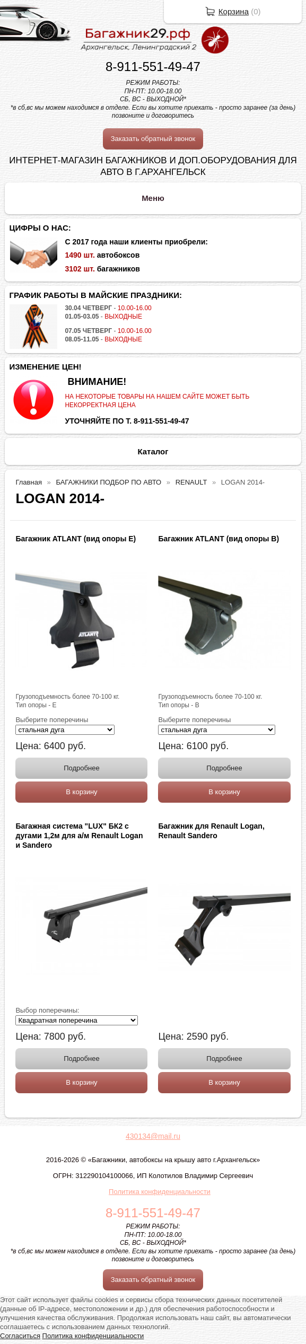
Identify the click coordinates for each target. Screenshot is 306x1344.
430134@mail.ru (153, 1136)
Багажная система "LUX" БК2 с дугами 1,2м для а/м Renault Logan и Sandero (79, 835)
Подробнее (81, 768)
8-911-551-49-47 (153, 66)
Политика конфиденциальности (160, 1192)
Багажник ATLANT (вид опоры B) (218, 538)
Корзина (233, 11)
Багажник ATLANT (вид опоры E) (75, 538)
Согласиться (20, 1336)
